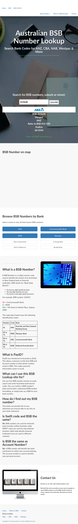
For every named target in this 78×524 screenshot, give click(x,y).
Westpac (58, 236)
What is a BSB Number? (60, 14)
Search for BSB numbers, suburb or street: (39, 94)
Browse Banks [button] (45, 14)
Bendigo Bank (58, 247)
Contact (74, 14)
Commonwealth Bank (58, 229)
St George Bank (58, 242)
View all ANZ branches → (39, 136)
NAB (20, 236)
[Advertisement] (39, 74)
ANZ (9, 8)
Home (4, 8)
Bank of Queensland (20, 242)
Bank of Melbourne (20, 247)
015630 (42, 114)
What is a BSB (13, 511)
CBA (10, 517)
